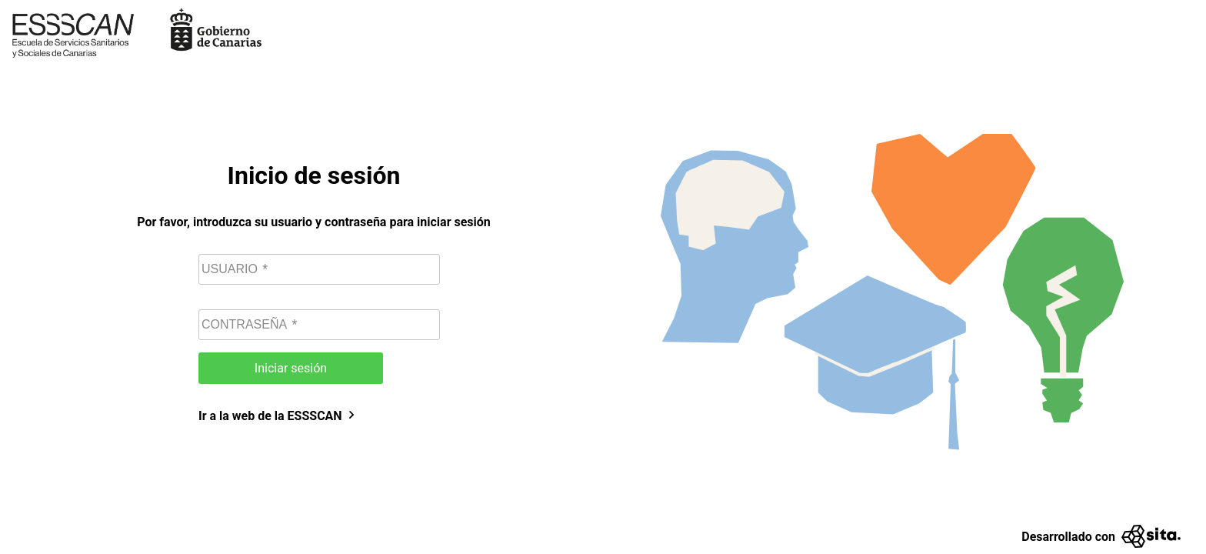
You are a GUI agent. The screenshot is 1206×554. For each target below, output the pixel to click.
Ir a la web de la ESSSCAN (278, 416)
